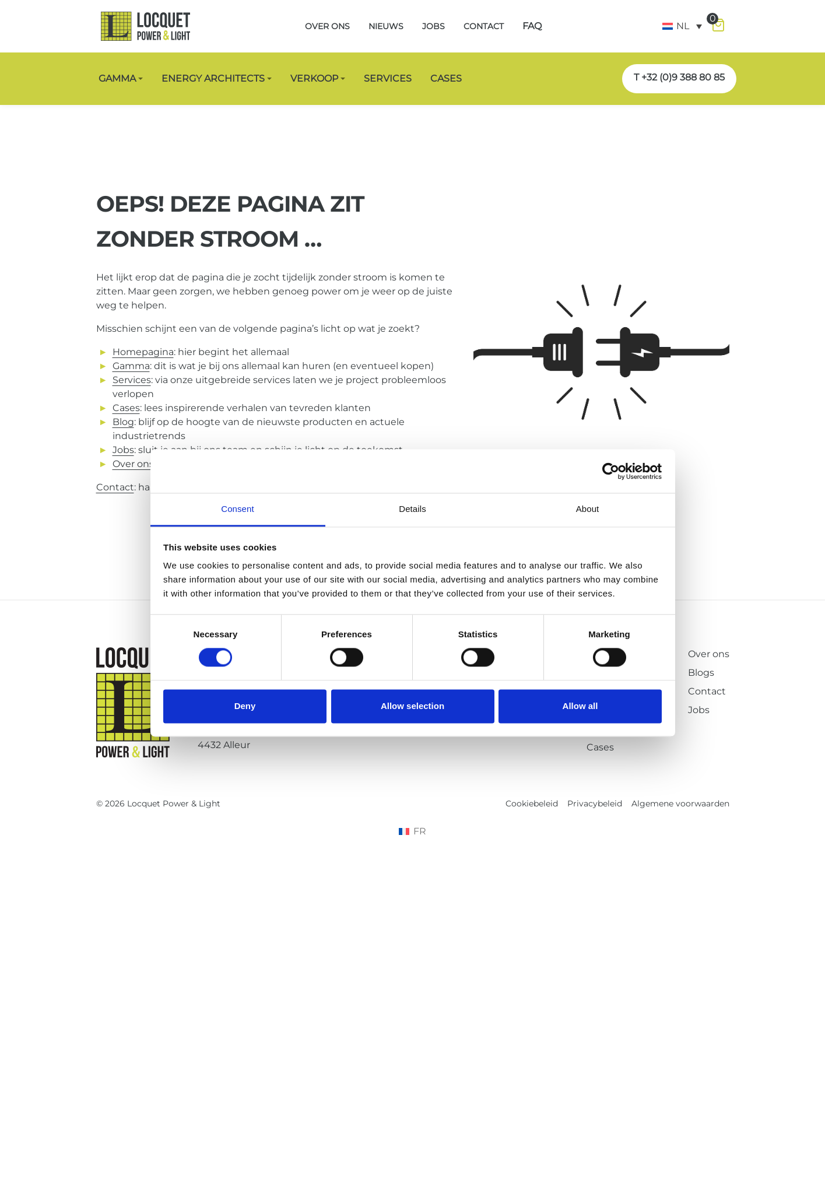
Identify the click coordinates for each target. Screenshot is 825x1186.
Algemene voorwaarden (680, 803)
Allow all (580, 706)
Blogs (701, 672)
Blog (123, 421)
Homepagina (143, 351)
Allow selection (412, 706)
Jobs (123, 449)
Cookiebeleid (531, 803)
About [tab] (587, 509)
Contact (115, 487)
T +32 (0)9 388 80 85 (679, 77)
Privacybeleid (594, 803)
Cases (600, 747)
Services (132, 379)
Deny (245, 706)
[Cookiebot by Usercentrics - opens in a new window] (611, 471)
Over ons (708, 653)
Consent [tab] (237, 509)
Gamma (131, 365)
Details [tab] (412, 509)
